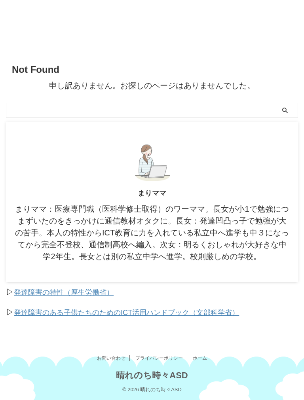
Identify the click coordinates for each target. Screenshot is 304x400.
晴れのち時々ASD (152, 374)
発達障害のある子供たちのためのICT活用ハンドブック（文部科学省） (139, 311)
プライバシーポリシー (159, 357)
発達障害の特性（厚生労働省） (69, 292)
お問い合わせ (111, 357)
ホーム (200, 357)
